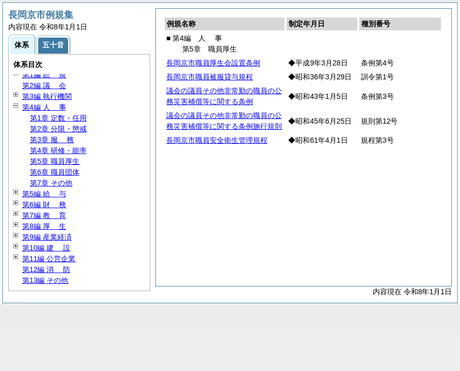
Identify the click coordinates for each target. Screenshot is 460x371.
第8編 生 (44, 226)
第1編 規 (44, 75)
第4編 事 (44, 107)
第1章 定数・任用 (58, 118)
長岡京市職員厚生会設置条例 (213, 63)
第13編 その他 (45, 280)
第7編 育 (44, 215)
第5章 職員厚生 (55, 161)
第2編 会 (44, 85)
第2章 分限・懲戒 (58, 129)
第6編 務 (44, 204)
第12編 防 (46, 269)
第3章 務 (52, 140)
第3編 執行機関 (47, 96)
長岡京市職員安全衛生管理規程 (216, 140)
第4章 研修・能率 (58, 150)
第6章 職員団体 (55, 172)
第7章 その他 (51, 183)
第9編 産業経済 (47, 237)
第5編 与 (44, 194)
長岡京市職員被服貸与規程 (209, 77)
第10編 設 (46, 248)
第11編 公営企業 (48, 259)
